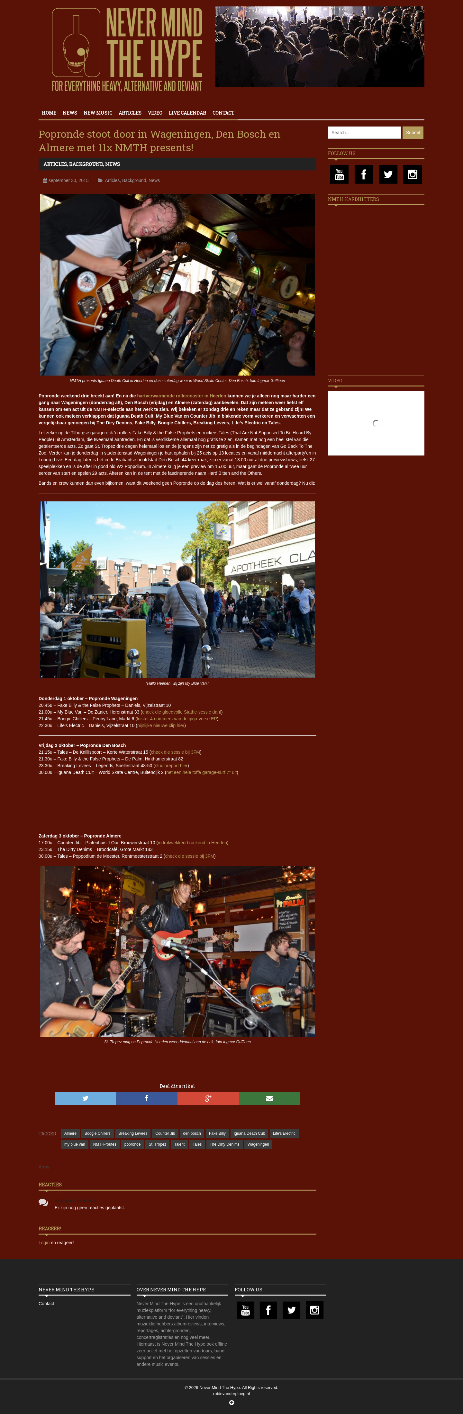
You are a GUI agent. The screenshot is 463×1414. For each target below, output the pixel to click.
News (70, 113)
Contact (223, 113)
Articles (130, 113)
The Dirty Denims (225, 1144)
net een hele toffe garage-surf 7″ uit (201, 772)
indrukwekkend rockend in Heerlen (192, 842)
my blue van (74, 1144)
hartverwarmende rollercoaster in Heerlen (181, 395)
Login (45, 1242)
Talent (179, 1144)
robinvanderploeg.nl (231, 1393)
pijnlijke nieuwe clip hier (160, 725)
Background (86, 164)
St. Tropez (157, 1144)
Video (155, 113)
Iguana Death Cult (249, 1133)
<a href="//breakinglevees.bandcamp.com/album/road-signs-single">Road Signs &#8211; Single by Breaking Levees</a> (177, 798)
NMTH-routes (104, 1144)
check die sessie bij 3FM (175, 752)
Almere (70, 1133)
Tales (197, 1144)
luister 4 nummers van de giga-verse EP (177, 718)
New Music (98, 113)
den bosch (192, 1133)
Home (49, 113)
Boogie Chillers (98, 1133)
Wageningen (258, 1144)
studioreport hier (171, 765)
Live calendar (187, 113)
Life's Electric (284, 1133)
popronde (132, 1144)
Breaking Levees (133, 1133)
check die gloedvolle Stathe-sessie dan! (181, 712)
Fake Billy (217, 1133)
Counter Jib (165, 1133)
